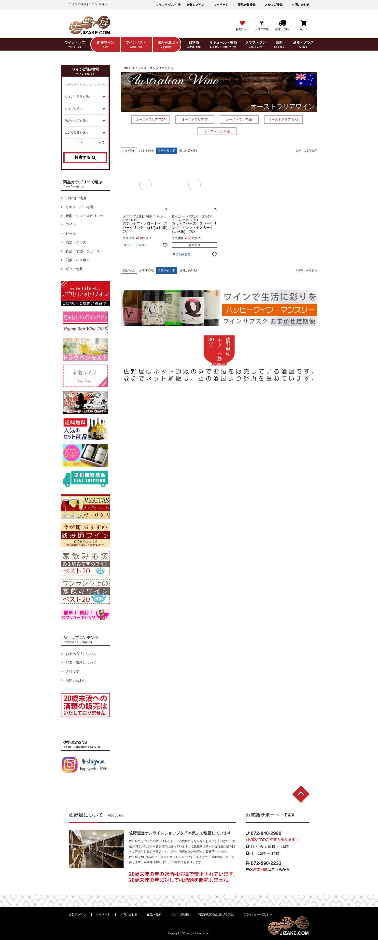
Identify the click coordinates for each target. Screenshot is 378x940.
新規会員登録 (246, 4)
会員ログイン (195, 4)
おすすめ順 (146, 150)
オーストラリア (154, 68)
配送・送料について (81, 663)
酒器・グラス (76, 242)
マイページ (221, 4)
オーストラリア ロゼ (283, 119)
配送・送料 (154, 914)
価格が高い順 (188, 150)
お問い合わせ (300, 4)
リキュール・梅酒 (79, 207)
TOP (125, 68)
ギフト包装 (74, 269)
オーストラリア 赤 (195, 119)
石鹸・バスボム (78, 260)
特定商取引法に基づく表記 (216, 914)
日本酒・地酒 (76, 198)
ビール (71, 233)
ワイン (71, 225)
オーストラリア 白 (239, 119)
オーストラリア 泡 (217, 131)
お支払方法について (81, 654)
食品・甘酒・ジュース (83, 251)
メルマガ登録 (273, 4)
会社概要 (72, 671)
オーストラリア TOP (151, 119)
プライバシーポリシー (258, 914)
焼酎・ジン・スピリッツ (84, 216)
